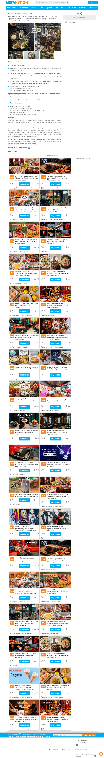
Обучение (93, 8)
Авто (41, 8)
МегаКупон (17, 2)
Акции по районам (81, 750)
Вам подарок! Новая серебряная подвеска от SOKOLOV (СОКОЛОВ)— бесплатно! (58, 464)
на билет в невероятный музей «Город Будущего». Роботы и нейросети (25, 528)
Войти (93, 2)
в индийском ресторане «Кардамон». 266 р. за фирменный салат (57, 305)
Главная (10, 13)
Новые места (71, 8)
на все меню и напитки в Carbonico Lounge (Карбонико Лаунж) (26, 432)
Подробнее (24, 184)
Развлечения (11, 8)
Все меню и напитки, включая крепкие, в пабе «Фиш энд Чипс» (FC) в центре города (57, 178)
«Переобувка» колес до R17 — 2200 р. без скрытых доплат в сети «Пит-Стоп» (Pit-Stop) (27, 464)
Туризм (33, 8)
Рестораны (24, 8)
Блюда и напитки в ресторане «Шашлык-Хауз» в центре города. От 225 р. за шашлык (57, 337)
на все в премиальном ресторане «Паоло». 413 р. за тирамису (26, 305)
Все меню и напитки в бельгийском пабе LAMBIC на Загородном (58, 210)
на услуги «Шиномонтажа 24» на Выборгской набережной (58, 528)
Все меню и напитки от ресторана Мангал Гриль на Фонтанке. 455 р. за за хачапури (58, 401)
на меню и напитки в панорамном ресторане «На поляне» (26, 401)
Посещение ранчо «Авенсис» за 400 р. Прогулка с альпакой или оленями (27, 495)
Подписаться (89, 735)
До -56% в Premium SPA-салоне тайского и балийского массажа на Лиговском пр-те (26, 719)
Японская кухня (27, 13)
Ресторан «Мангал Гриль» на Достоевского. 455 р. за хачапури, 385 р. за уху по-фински (26, 273)
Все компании (53, 750)
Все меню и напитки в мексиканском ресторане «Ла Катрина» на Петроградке (27, 337)
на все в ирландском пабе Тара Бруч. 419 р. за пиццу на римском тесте (26, 242)
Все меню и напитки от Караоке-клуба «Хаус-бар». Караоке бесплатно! (57, 242)
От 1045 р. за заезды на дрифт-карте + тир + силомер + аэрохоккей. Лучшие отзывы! (25, 560)
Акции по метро (67, 750)
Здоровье (59, 8)
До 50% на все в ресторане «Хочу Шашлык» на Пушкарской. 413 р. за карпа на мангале (26, 178)
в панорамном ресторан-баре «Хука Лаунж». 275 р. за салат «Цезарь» (58, 432)
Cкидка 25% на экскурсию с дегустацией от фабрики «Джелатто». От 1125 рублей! (25, 687)
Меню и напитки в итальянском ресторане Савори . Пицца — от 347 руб (58, 273)
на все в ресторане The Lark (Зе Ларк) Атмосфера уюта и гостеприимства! (58, 369)
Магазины (82, 8)
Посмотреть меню (16, 103)
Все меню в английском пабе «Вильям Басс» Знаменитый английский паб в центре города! (25, 210)
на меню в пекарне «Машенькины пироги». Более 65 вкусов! (26, 369)
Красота (49, 8)
